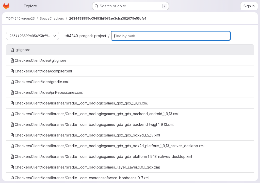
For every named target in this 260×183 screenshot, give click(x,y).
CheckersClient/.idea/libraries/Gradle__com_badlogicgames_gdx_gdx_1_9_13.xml (79, 103)
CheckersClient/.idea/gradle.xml (39, 82)
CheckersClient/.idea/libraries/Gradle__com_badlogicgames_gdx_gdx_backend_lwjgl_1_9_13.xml (92, 124)
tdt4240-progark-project (85, 36)
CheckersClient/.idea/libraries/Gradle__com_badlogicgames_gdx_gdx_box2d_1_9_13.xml (85, 135)
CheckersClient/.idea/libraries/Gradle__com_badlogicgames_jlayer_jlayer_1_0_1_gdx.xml (85, 167)
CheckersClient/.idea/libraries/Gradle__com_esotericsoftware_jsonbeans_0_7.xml (80, 178)
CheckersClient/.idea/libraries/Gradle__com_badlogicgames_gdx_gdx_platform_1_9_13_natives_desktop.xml (101, 156)
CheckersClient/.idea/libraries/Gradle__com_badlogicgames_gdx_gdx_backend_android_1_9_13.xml (94, 114)
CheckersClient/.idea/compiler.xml (41, 71)
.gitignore (20, 50)
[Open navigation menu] (15, 6)
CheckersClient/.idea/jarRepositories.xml (46, 92)
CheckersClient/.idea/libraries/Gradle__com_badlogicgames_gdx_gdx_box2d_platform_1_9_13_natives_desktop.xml (107, 146)
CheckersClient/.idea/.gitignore (38, 60)
